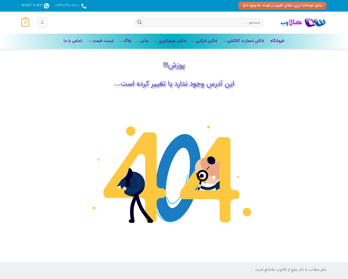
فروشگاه (277, 41)
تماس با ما (73, 41)
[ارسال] (139, 22)
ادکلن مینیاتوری (170, 41)
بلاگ (125, 41)
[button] (42, 22)
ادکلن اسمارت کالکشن (243, 41)
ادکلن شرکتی (204, 41)
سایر (143, 41)
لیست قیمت (101, 41)
